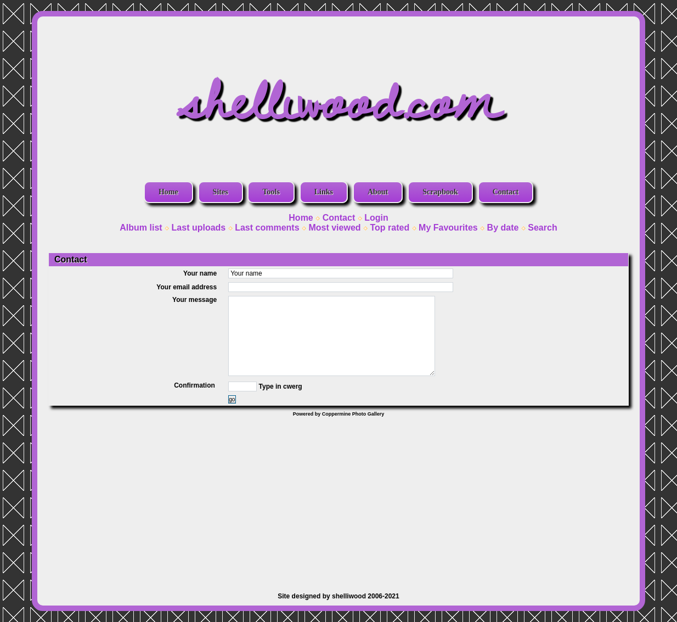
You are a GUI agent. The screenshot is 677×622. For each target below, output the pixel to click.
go (232, 399)
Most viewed (334, 227)
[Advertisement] (338, 499)
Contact (505, 192)
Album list (141, 227)
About (378, 192)
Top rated (389, 227)
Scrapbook (440, 192)
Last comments (267, 227)
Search (542, 227)
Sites (220, 192)
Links (323, 192)
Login (376, 217)
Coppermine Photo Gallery (353, 414)
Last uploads (199, 227)
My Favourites (448, 227)
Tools (270, 192)
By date (503, 227)
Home (168, 192)
